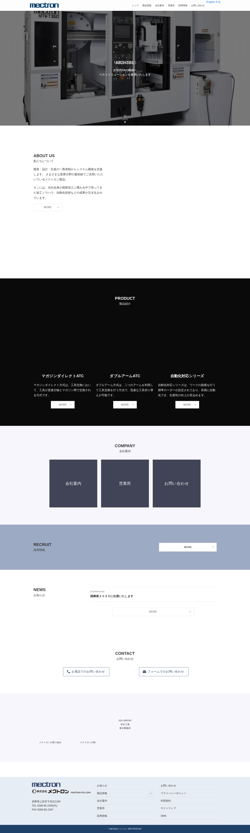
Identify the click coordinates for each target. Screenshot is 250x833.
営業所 (101, 808)
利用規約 (166, 800)
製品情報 (125, 793)
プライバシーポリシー (173, 793)
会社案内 (102, 800)
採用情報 (102, 816)
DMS (163, 816)
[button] (122, 122)
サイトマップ (168, 808)
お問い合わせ (168, 785)
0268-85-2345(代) (47, 805)
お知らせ (102, 785)
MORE (153, 611)
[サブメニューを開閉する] (151, 793)
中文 (218, 2)
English (210, 2)
